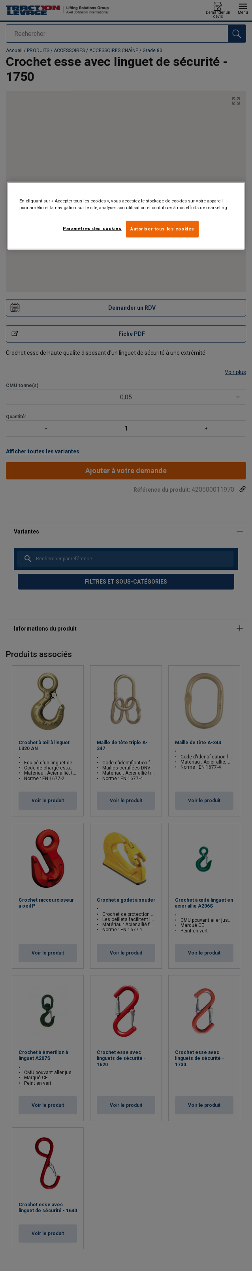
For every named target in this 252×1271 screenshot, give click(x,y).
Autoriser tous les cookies (162, 229)
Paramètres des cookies (92, 228)
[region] (126, 216)
